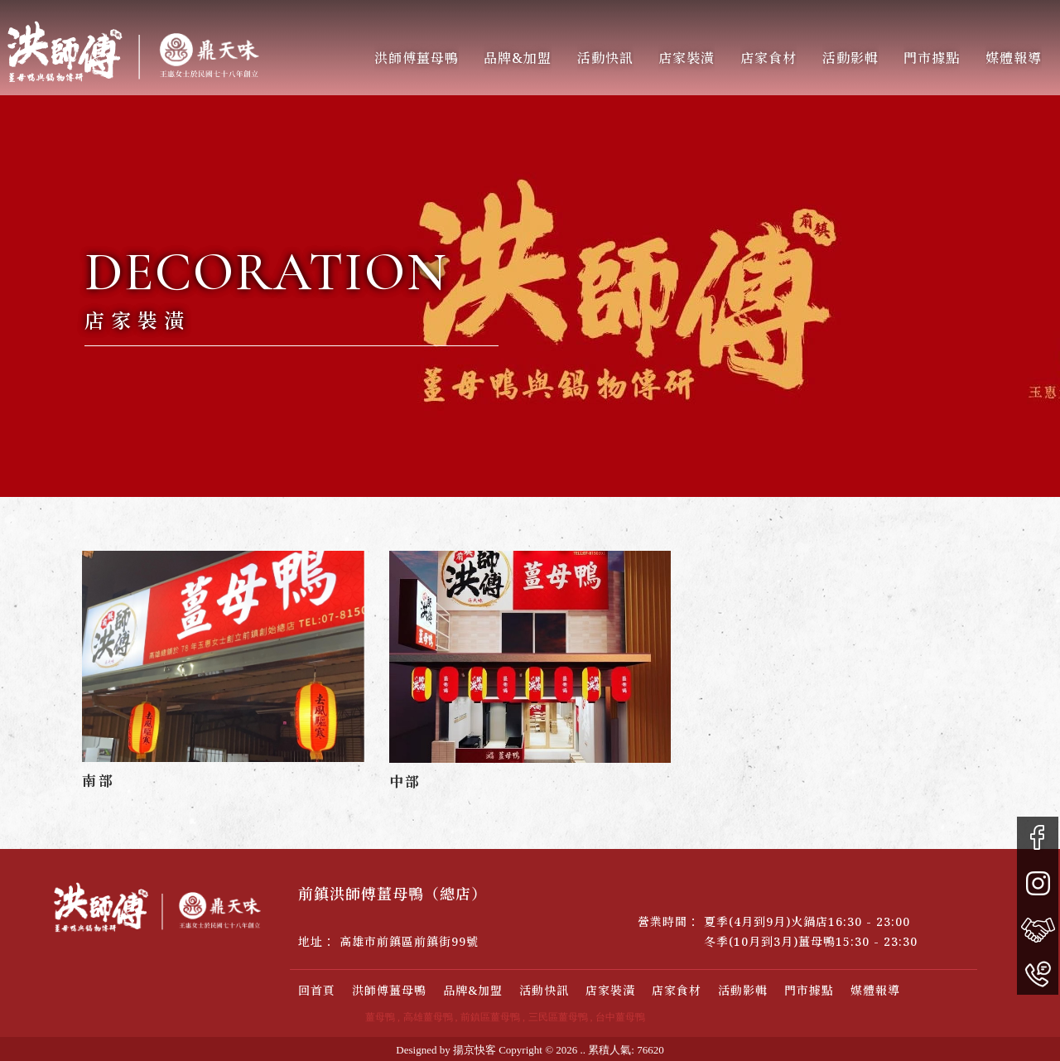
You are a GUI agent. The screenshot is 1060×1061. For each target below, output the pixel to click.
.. (583, 1050)
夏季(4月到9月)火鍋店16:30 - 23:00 (807, 921)
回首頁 (316, 990)
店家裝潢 (678, 58)
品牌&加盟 (509, 58)
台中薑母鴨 (620, 1017)
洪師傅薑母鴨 (407, 58)
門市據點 (923, 58)
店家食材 (676, 990)
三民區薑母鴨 (558, 1017)
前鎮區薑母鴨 (490, 1017)
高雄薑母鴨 (428, 1017)
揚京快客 (474, 1050)
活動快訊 (596, 58)
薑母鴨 (380, 1017)
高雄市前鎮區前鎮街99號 (409, 941)
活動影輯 (841, 58)
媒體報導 (1004, 58)
